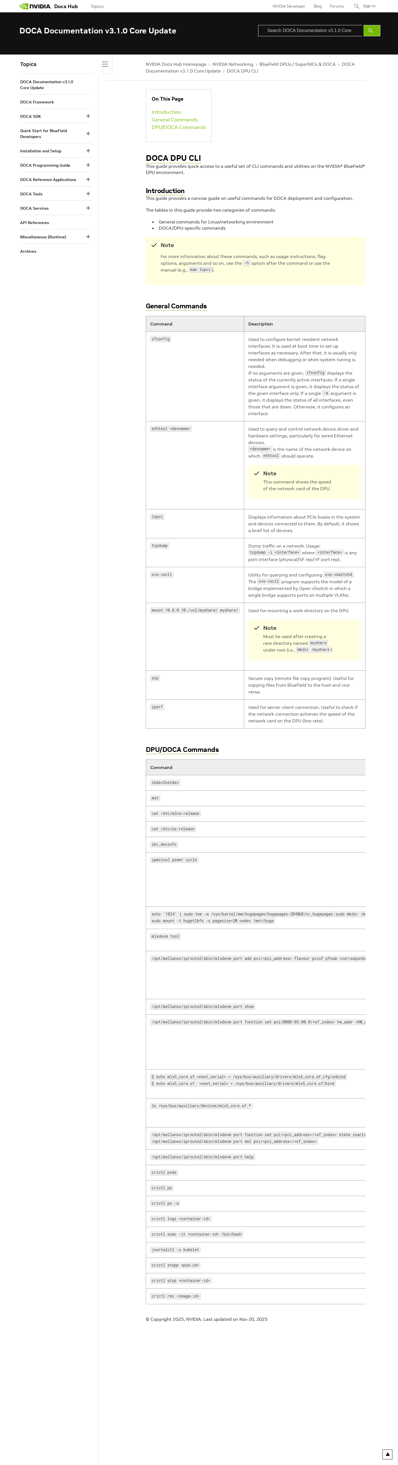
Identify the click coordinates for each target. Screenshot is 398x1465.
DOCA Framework (37, 102)
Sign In (368, 6)
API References (34, 222)
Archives (28, 251)
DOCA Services (34, 208)
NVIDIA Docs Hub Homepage (176, 64)
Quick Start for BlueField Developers (43, 133)
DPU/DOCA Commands (179, 127)
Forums (335, 6)
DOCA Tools (31, 193)
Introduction (166, 112)
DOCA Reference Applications (48, 179)
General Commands (175, 119)
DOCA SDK (30, 116)
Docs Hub (66, 6)
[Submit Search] (371, 30)
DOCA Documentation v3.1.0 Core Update (46, 84)
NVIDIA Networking (233, 64)
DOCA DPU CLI (242, 71)
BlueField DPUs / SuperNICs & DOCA (298, 64)
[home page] (35, 6)
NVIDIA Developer (287, 6)
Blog (316, 6)
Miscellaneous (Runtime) (43, 236)
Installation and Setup (40, 150)
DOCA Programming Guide (45, 165)
